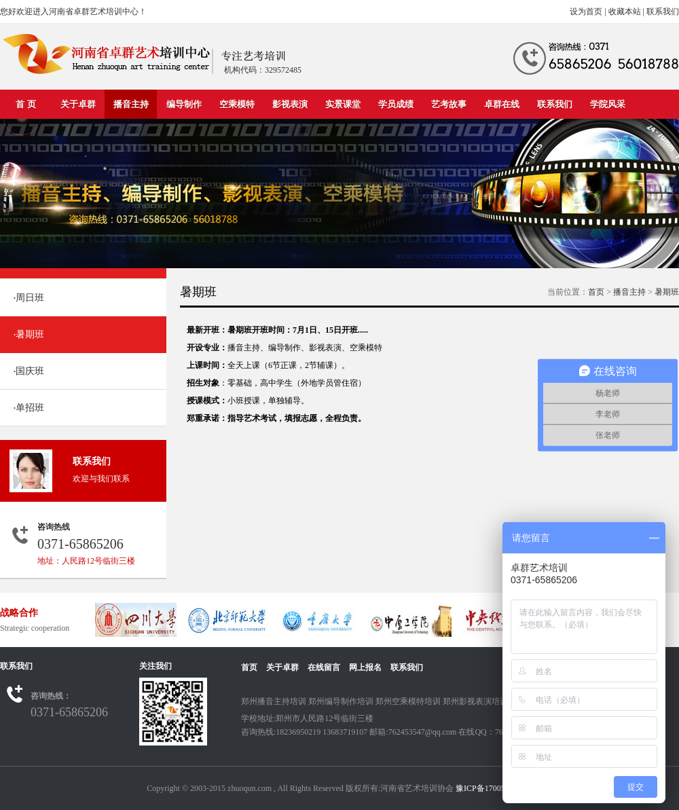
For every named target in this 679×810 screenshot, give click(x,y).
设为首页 (586, 11)
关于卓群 (78, 104)
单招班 (29, 408)
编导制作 (184, 104)
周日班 (29, 298)
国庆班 (29, 371)
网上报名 (365, 667)
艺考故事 (448, 104)
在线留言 (324, 667)
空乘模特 (237, 104)
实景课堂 (343, 104)
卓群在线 (501, 104)
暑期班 (29, 334)
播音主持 (131, 104)
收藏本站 (624, 11)
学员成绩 (396, 104)
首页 (596, 292)
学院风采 (607, 104)
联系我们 (662, 11)
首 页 (25, 104)
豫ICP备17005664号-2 (494, 788)
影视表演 (290, 104)
